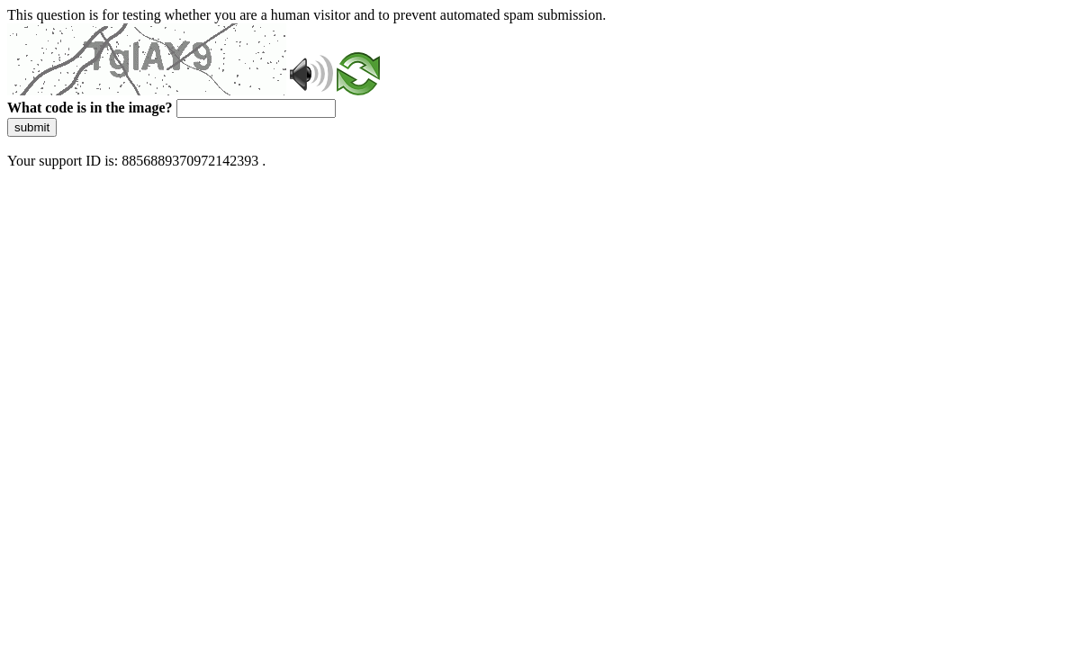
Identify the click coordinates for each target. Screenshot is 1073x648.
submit (32, 127)
